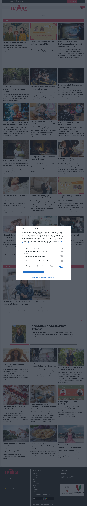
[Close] (68, 229)
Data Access (43, 277)
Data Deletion (35, 277)
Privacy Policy (51, 277)
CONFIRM (33, 272)
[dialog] (43, 253)
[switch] (61, 251)
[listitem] (43, 248)
